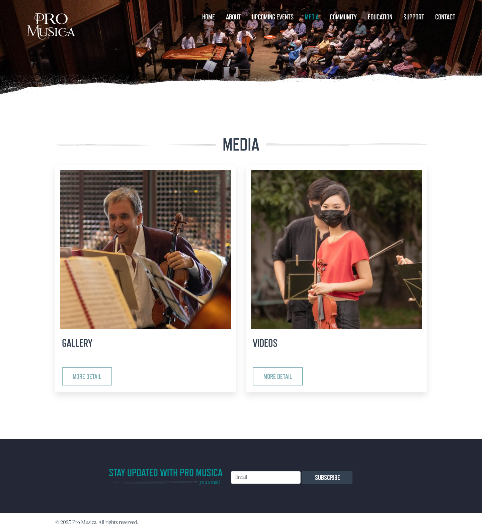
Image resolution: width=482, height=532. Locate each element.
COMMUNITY (343, 17)
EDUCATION (380, 17)
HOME (208, 17)
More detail (87, 376)
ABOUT (233, 17)
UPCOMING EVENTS (273, 17)
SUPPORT (413, 17)
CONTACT (445, 17)
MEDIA (312, 17)
